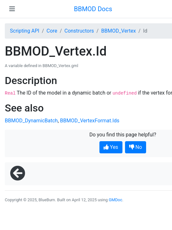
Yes (111, 147)
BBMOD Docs (93, 9)
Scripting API (24, 31)
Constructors (79, 31)
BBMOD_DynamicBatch (31, 121)
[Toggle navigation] (12, 9)
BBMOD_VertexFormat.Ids (89, 121)
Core (52, 31)
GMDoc (115, 199)
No (135, 147)
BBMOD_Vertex (118, 31)
